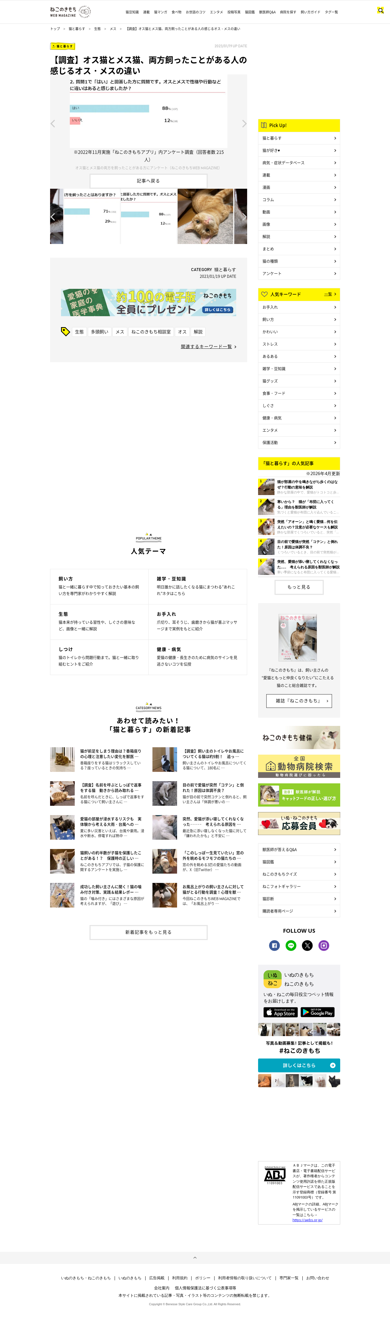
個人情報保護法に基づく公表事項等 (205, 1288)
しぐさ (268, 405)
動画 (266, 211)
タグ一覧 (331, 12)
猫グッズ (270, 380)
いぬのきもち (130, 1278)
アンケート (272, 273)
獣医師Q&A (267, 12)
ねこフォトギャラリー (281, 886)
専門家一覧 (289, 1278)
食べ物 (176, 12)
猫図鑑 (250, 12)
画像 (266, 224)
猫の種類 (270, 261)
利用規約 (179, 1278)
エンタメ (216, 12)
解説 (198, 331)
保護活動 (270, 442)
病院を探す (288, 12)
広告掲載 (156, 1278)
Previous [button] (52, 123)
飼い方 (268, 319)
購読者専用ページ (277, 911)
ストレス (270, 344)
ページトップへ (195, 1258)
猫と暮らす (77, 28)
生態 (97, 28)
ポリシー (202, 1278)
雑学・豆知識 (273, 368)
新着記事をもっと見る (148, 932)
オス (182, 331)
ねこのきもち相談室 (151, 331)
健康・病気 (272, 417)
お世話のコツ (196, 12)
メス (113, 28)
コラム (268, 199)
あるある (270, 356)
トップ (55, 28)
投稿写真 (234, 12)
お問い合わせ (317, 1278)
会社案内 (161, 1288)
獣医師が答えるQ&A (279, 849)
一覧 (328, 293)
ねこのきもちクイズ (279, 874)
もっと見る (299, 586)
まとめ (268, 248)
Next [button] (244, 123)
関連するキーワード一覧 (206, 346)
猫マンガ (160, 12)
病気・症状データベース (283, 162)
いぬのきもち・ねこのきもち (86, 1278)
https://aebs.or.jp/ (308, 1219)
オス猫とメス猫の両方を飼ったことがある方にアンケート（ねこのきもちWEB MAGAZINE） (148, 167)
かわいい (270, 331)
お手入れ (270, 307)
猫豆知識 (132, 12)
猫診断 (268, 898)
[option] (148, 122)
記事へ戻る (148, 180)
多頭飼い (99, 331)
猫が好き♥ (271, 150)
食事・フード (273, 393)
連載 (146, 12)
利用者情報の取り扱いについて (245, 1278)
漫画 (266, 187)
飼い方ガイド (310, 12)
